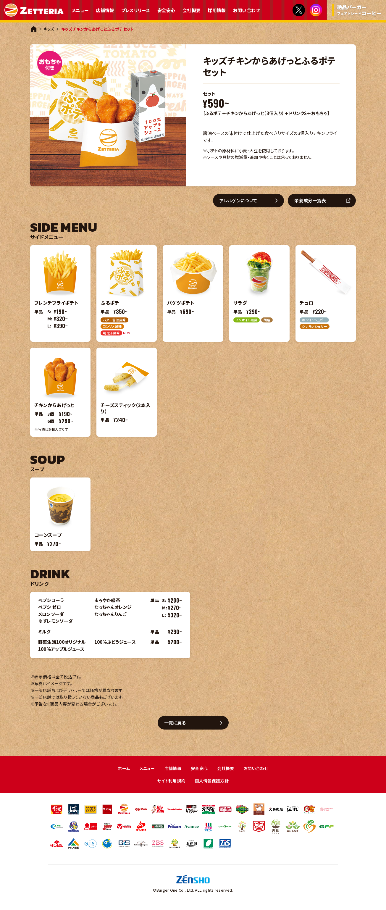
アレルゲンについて (241, 201)
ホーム (120, 770)
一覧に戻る (177, 723)
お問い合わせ (246, 10)
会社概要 (191, 10)
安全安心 (166, 10)
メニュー (80, 10)
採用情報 (217, 10)
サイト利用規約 (170, 783)
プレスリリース (135, 10)
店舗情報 (105, 10)
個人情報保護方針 (213, 783)
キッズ (49, 29)
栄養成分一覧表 (312, 201)
